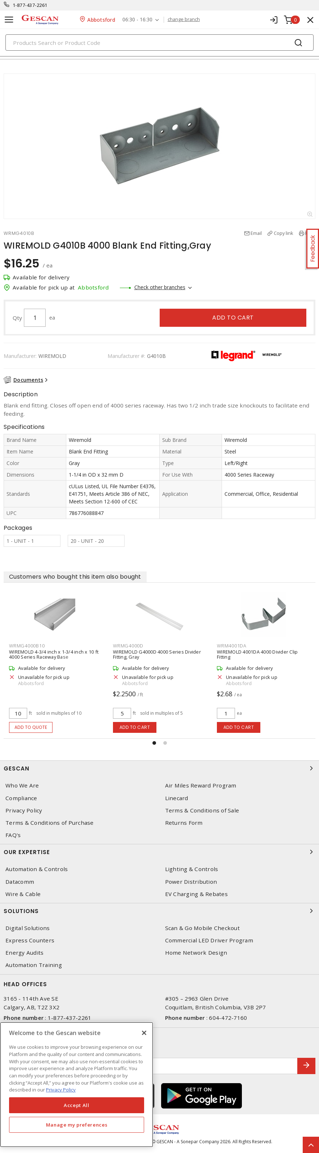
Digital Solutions (27, 928)
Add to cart (233, 317)
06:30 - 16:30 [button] (137, 20)
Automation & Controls (36, 869)
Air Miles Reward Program (200, 785)
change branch (184, 19)
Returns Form (184, 822)
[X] (144, 1033)
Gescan (159, 768)
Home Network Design (196, 952)
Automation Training (33, 965)
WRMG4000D (128, 645)
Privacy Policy (23, 810)
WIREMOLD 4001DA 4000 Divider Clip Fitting (257, 654)
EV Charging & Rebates (196, 894)
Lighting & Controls (191, 869)
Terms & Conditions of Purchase (49, 822)
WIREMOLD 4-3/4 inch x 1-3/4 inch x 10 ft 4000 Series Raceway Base (53, 654)
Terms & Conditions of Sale (202, 810)
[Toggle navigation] (9, 20)
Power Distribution (191, 881)
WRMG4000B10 (27, 645)
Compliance (21, 798)
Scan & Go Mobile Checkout (202, 928)
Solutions (159, 911)
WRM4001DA (232, 645)
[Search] (159, 42)
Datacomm (19, 881)
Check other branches (159, 287)
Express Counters (29, 940)
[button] (154, 743)
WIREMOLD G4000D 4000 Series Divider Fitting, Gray (157, 654)
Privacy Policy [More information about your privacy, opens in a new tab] (61, 1089)
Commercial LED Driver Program (209, 940)
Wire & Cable (23, 894)
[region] (76, 1084)
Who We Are (22, 785)
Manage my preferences (77, 1125)
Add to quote (30, 727)
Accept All (76, 1105)
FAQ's (13, 835)
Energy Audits (24, 952)
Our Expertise (159, 852)
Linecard (176, 798)
